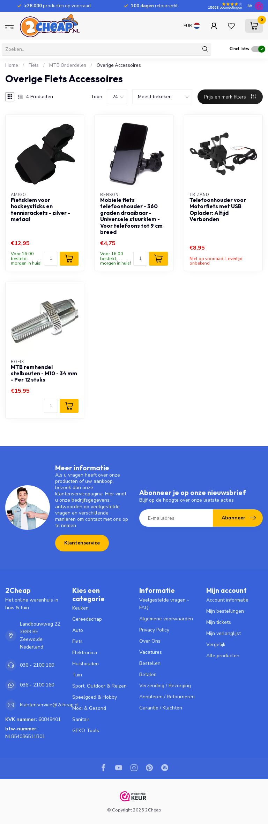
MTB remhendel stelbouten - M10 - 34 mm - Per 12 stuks (44, 373)
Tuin (77, 675)
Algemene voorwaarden (166, 618)
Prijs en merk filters (230, 97)
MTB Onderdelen (67, 65)
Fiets (34, 65)
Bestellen (150, 663)
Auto (77, 630)
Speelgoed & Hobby (94, 697)
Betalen (148, 674)
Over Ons (150, 641)
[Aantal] (51, 259)
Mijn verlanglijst (223, 633)
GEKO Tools (85, 730)
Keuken (80, 608)
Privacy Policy (154, 630)
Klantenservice (82, 543)
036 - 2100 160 (37, 665)
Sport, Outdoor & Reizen (99, 686)
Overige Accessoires (119, 65)
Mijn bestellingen (225, 611)
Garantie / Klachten (160, 708)
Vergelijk (215, 644)
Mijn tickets (218, 622)
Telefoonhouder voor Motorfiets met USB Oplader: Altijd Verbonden (217, 209)
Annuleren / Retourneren (167, 696)
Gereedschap (87, 619)
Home (11, 65)
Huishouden (85, 663)
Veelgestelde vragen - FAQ (164, 604)
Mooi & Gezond (89, 708)
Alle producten (222, 655)
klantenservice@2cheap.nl (49, 704)
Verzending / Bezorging (165, 685)
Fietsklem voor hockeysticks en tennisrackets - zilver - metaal (40, 209)
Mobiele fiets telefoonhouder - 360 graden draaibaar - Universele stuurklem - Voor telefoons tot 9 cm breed (131, 216)
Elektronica (84, 652)
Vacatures (150, 652)
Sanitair (80, 719)
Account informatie (227, 600)
